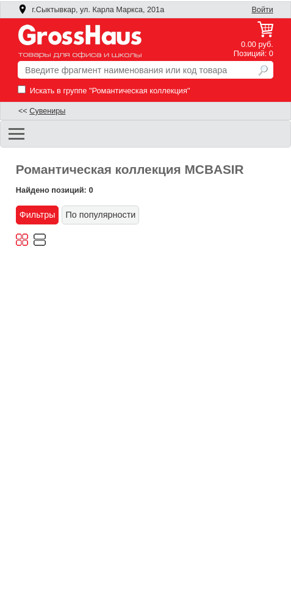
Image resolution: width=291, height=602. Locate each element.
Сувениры (47, 111)
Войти (262, 9)
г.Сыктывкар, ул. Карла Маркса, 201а (91, 9)
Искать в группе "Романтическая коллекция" (104, 90)
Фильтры (38, 215)
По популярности (100, 215)
